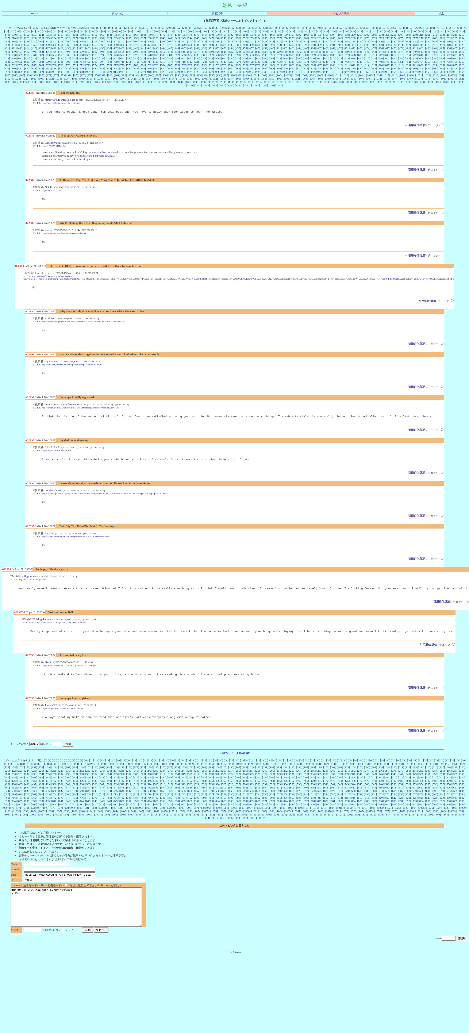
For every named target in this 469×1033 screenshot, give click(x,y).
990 (178, 75)
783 (156, 65)
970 (42, 75)
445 (170, 48)
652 (190, 58)
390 (258, 44)
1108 (211, 82)
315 (210, 41)
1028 (17, 78)
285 (7, 41)
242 (177, 38)
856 (190, 68)
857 (197, 68)
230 (95, 38)
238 (149, 38)
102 (150, 31)
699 (48, 61)
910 (95, 71)
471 (347, 48)
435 (102, 48)
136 (380, 31)
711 (129, 61)
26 (200, 27)
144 (435, 31)
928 (217, 71)
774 (95, 65)
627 (20, 58)
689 (442, 58)
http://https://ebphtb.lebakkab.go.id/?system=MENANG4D (58, 629)
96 (114, 31)
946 (340, 71)
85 (55, 31)
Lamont (49, 539)
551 (428, 51)
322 (258, 41)
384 (217, 44)
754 (421, 61)
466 (313, 48)
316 (217, 41)
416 (435, 44)
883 (374, 68)
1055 (239, 78)
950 (367, 71)
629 (34, 58)
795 (238, 65)
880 (353, 68)
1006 (296, 75)
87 (65, 31)
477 (387, 48)
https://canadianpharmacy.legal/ (97, 156)
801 (279, 65)
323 (265, 41)
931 (238, 71)
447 (183, 48)
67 (421, 27)
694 (14, 61)
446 (177, 48)
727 (238, 61)
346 (421, 41)
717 (170, 61)
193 (306, 34)
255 (265, 38)
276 (408, 38)
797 (251, 65)
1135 (429, 82)
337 (360, 41)
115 (238, 31)
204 (380, 34)
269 (360, 38)
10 (114, 27)
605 (333, 55)
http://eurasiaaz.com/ (52, 191)
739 (319, 61)
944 (326, 71)
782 (149, 65)
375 (156, 44)
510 (149, 51)
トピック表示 (341, 13)
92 (92, 31)
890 (421, 68)
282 (448, 38)
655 (211, 58)
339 (374, 41)
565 (61, 55)
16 (146, 27)
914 (122, 71)
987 (158, 75)
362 (68, 44)
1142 (206, 85)
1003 (271, 75)
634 (68, 58)
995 (212, 75)
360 (54, 44)
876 (326, 68)
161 (88, 34)
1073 (386, 78)
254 (258, 38)
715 (156, 61)
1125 (348, 82)
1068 (345, 78)
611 (374, 55)
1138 (453, 82)
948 (353, 71)
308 (163, 41)
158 (68, 34)
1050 (197, 78)
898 (14, 71)
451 (211, 48)
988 (164, 75)
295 (75, 41)
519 (210, 51)
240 (163, 38)
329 (306, 41)
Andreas (49, 320)
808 (326, 65)
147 (455, 31)
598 (285, 55)
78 (17, 31)
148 (462, 31)
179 (211, 34)
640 (109, 58)
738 (313, 61)
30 (222, 27)
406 (367, 44)
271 (374, 38)
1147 (246, 85)
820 (408, 65)
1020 (411, 75)
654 (204, 58)
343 (401, 41)
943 (319, 71)
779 (129, 65)
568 (82, 55)
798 (258, 65)
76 (6, 31)
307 (156, 41)
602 (313, 55)
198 (340, 34)
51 (335, 27)
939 (292, 71)
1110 (228, 82)
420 (462, 44)
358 (41, 44)
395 (292, 44)
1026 (460, 75)
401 (333, 44)
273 (387, 38)
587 (211, 55)
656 (217, 58)
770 (68, 65)
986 (151, 75)
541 (360, 51)
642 (122, 58)
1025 (452, 75)
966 (15, 75)
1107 (203, 82)
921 (170, 71)
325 (279, 41)
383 (211, 44)
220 (27, 38)
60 (383, 27)
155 (48, 34)
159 (75, 34)
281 (442, 38)
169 (143, 34)
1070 (362, 78)
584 (190, 55)
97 (119, 31)
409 (387, 44)
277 (414, 38)
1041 (124, 78)
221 (34, 38)
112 (218, 31)
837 (61, 68)
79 (22, 31)
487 (455, 48)
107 (184, 31)
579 (156, 55)
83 (44, 31)
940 (299, 71)
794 (231, 65)
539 (347, 51)
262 (313, 38)
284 (462, 38)
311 (183, 41)
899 (20, 71)
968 (29, 75)
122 (285, 31)
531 (292, 51)
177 (197, 34)
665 (279, 58)
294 (68, 41)
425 (34, 48)
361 (61, 44)
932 (245, 71)
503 (102, 51)
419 (455, 44)
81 (33, 31)
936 (272, 71)
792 (217, 65)
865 (251, 68)
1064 (312, 78)
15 (141, 27)
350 (448, 41)
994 (205, 75)
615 (401, 55)
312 (190, 41)
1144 (222, 85)
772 (82, 65)
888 (408, 68)
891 (428, 68)
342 (394, 41)
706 (95, 61)
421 (7, 48)
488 (462, 48)
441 (143, 48)
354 (14, 44)
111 (211, 31)
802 (285, 65)
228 (82, 38)
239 (156, 38)
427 (47, 48)
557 (7, 55)
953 (387, 71)
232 (109, 38)
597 (279, 55)
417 (442, 44)
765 (34, 65)
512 (163, 51)
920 (163, 71)
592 (245, 55)
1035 (74, 78)
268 (353, 38)
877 (333, 68)
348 (435, 41)
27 (206, 27)
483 (428, 48)
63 (400, 27)
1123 (332, 82)
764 (27, 65)
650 (177, 58)
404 (353, 44)
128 (326, 31)
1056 (247, 78)
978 (97, 75)
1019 (402, 75)
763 (20, 65)
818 (394, 65)
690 (448, 58)
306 (149, 41)
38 (265, 27)
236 (136, 38)
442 (149, 48)
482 (421, 48)
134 (367, 31)
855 (183, 68)
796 (245, 65)
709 (116, 61)
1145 (230, 85)
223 (47, 38)
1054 (230, 78)
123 (292, 31)
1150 (271, 85)
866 (258, 68)
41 (281, 27)
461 (279, 48)
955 (401, 71)
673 (333, 58)
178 (204, 34)
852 (163, 68)
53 (346, 27)
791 (211, 65)
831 (20, 68)
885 (387, 68)
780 (136, 65)
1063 (304, 78)
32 (233, 27)
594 (258, 55)
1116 (275, 82)
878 (340, 68)
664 (272, 58)
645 (143, 58)
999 (239, 75)
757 (442, 61)
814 (367, 65)
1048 (181, 78)
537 (333, 51)
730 (258, 61)
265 (333, 38)
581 (170, 55)
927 (210, 71)
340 (380, 41)
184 (245, 34)
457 (251, 48)
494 (41, 51)
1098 (130, 82)
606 (340, 55)
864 (245, 68)
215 (455, 34)
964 (462, 71)
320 (245, 41)
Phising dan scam (43, 626)
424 (27, 48)
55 (356, 27)
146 (448, 31)
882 (367, 68)
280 (435, 38)
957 (414, 71)
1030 (33, 78)
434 (95, 48)
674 (340, 58)
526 (258, 51)
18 (157, 27)
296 (82, 41)
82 (39, 31)
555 (455, 51)
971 (49, 75)
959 (428, 71)
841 (88, 68)
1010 (329, 75)
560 (27, 55)
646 (149, 58)
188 (272, 34)
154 (41, 34)
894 (448, 68)
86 (60, 31)
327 (292, 41)
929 (224, 71)
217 (7, 38)
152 (27, 34)
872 (299, 68)
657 (224, 58)
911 (102, 71)
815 (374, 65)
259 (292, 38)
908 (82, 71)
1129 (380, 82)
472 (353, 48)
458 (258, 48)
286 (14, 41)
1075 (402, 78)
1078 (427, 78)
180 (217, 34)
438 (122, 48)
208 (408, 34)
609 (360, 55)
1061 (288, 78)
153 (34, 34)
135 (373, 31)
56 (362, 27)
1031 (42, 78)
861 (224, 68)
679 (374, 58)
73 (454, 27)
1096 (114, 82)
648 (163, 58)
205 (387, 34)
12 (125, 27)
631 (47, 58)
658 (231, 58)
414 (421, 44)
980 (110, 75)
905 (61, 71)
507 (129, 51)
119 (265, 31)
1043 (140, 78)
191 (292, 34)
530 (285, 51)
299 (102, 41)
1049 (189, 78)
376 (163, 44)
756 (435, 61)
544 (380, 51)
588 (217, 55)
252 (245, 38)
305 (143, 41)
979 (103, 75)
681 (387, 58)
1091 (73, 82)
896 (462, 68)
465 (306, 48)
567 (75, 55)
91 (87, 31)
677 (360, 58)
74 (459, 27)
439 (129, 48)
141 (414, 31)
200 (353, 34)
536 (326, 51)
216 (462, 34)
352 (462, 41)
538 (340, 51)
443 (156, 48)
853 (170, 68)
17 (152, 27)
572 (109, 55)
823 (428, 65)
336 (353, 41)
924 (190, 71)
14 (136, 27)
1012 (345, 75)
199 (347, 34)
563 (48, 55)
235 (129, 38)
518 (204, 51)
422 (13, 48)
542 (367, 51)
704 (82, 61)
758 (448, 61)
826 (448, 65)
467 (319, 48)
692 (462, 58)
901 (34, 71)
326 (285, 41)
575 (129, 55)
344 (408, 41)
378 (177, 44)
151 (20, 34)
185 (251, 34)
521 (224, 51)
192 (299, 34)
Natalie (49, 187)
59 (378, 27)
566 (68, 55)
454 (231, 48)
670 (313, 58)
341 (387, 41)
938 (285, 71)
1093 (89, 82)
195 (319, 34)
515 (183, 51)
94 (103, 31)
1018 (394, 75)
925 (197, 71)
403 (347, 44)
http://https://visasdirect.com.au (57, 455)
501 (88, 51)
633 (61, 58)
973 (63, 75)
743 (347, 61)
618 (421, 55)
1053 (222, 78)
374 (149, 44)
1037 (91, 78)
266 (340, 38)
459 (265, 48)
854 (177, 68)
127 (319, 31)
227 (75, 38)
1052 (214, 78)
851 (156, 68)
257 (279, 38)
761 (7, 65)
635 (75, 58)
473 (360, 48)
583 (183, 55)
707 (102, 61)
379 (183, 44)
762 (14, 65)
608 (353, 55)
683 (401, 58)
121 (278, 31)
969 (35, 75)
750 (394, 61)
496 (54, 51)
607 (347, 55)
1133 (413, 82)
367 (102, 44)
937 (279, 71)
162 (95, 34)
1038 (99, 78)
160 (82, 34)
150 (14, 34)
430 (68, 48)
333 (333, 41)
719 (183, 61)
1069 (353, 78)
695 (20, 61)
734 (285, 61)
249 (224, 38)
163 (102, 34)
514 (176, 51)
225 (61, 38)
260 (299, 38)
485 (442, 48)
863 (238, 68)
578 (149, 55)
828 (462, 65)
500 (82, 51)
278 (421, 38)
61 (389, 27)
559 (20, 55)
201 (360, 34)
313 (197, 41)
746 (367, 61)
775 (102, 65)
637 (88, 58)
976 (83, 75)
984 (137, 75)
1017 (386, 75)
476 (380, 48)
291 (48, 41)
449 (197, 48)
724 (217, 61)
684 (408, 58)
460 (272, 48)
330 (313, 41)
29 (216, 27)
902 (41, 71)
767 (48, 65)
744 (353, 61)
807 (319, 65)
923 (183, 71)
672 (326, 58)
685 (414, 58)
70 (438, 27)
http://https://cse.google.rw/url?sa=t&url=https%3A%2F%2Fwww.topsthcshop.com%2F (83, 324)
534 (313, 51)
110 (205, 31)
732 (272, 61)
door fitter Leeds (44, 274)
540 (353, 51)
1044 (148, 78)
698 (41, 61)
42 (286, 27)
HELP (34, 13)
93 (98, 31)
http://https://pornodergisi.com (33, 585)
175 (183, 34)
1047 (173, 78)
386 (231, 44)
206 (394, 34)
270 (367, 38)
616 (408, 55)
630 (41, 58)
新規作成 (117, 13)
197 (333, 34)
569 (88, 55)
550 (421, 51)
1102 (163, 82)
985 (144, 75)
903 (48, 71)
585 (197, 55)
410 (394, 44)
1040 (115, 78)
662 (258, 58)
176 (190, 34)
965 (8, 75)
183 (238, 34)
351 (455, 41)
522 (231, 51)
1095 (106, 82)
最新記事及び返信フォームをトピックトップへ (234, 20)
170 (149, 34)
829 (7, 68)
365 (88, 44)
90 (82, 31)
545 (387, 51)
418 (448, 44)
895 (455, 68)
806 (313, 65)
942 (313, 71)
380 (190, 44)
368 (109, 44)
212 (435, 34)
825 (442, 65)
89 (76, 31)
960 (435, 71)
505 (116, 51)
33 (238, 27)
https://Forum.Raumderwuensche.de (65, 408)
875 (319, 68)
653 (197, 58)
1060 (279, 78)
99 (130, 31)
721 (197, 61)
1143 (214, 85)
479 (401, 48)
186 (258, 34)
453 (224, 48)
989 (171, 75)
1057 (255, 78)
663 (265, 58)
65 (411, 27)
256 (272, 38)
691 (455, 58)
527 (265, 51)
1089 (56, 82)
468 (326, 48)
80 (28, 31)
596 (272, 55)
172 (163, 34)
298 (95, 41)
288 (27, 41)
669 (306, 58)
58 (373, 27)
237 (143, 38)
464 (299, 48)
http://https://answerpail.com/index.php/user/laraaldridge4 (69, 673)
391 (265, 44)
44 (297, 27)
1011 (337, 75)
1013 (353, 75)
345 (414, 41)
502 (95, 51)
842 (95, 68)
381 (197, 44)
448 (190, 48)
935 (265, 71)
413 (414, 44)
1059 (271, 78)
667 (292, 58)
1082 (460, 78)
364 (82, 44)
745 (360, 61)
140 (407, 31)
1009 (321, 75)
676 (353, 58)
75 (464, 27)
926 (204, 71)
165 (116, 34)
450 (204, 48)
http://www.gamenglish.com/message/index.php (64, 234)
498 (68, 51)
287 (20, 41)
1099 (139, 82)
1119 (299, 82)
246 (204, 38)
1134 (421, 82)
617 (414, 55)
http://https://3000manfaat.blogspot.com (61, 103)
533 (306, 51)
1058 (263, 78)
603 (319, 55)
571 (102, 55)
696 (27, 61)
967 (22, 75)
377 (170, 44)
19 (163, 27)
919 (156, 71)
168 (136, 34)
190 (285, 34)
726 (231, 61)
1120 (307, 82)
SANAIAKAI (52, 451)
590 (231, 55)
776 (109, 65)
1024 (443, 75)
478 (394, 48)
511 (156, 51)
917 (143, 71)
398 (313, 44)
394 (285, 44)
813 (360, 65)
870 (285, 68)
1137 (445, 82)
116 (245, 31)
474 (367, 48)
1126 (356, 82)
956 (408, 71)
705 (88, 61)
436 (109, 48)
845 (116, 68)
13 (130, 27)
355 (20, 44)
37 (260, 27)
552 (435, 51)
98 (125, 31)
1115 (267, 82)
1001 (255, 75)
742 (340, 61)
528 (272, 51)
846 (122, 68)
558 (14, 55)
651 (183, 58)
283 (455, 38)
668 (299, 58)
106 (177, 31)
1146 (238, 85)
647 (156, 58)
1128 (372, 82)
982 (124, 75)
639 (102, 58)
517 (197, 51)
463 (292, 48)
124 (298, 31)
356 (27, 44)
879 (347, 68)
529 (279, 51)
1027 (9, 78)
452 (217, 48)
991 (185, 75)
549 (414, 51)
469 (333, 48)
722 (204, 61)
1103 (171, 82)
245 (197, 38)
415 (428, 44)
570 (95, 55)
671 (319, 58)
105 (171, 31)
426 (41, 48)
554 (448, 51)
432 (82, 48)
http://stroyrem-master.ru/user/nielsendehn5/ (63, 716)
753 (414, 61)
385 (224, 44)
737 (306, 61)
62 (394, 27)
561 (34, 55)
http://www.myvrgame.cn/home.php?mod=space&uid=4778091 (72, 367)
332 (326, 41)
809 (333, 65)
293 (61, 41)
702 (68, 61)
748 (380, 61)
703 (75, 61)
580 (163, 55)
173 (170, 34)
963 (455, 71)
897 (7, 71)
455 (238, 48)
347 (428, 41)
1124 (340, 82)
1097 (122, 82)
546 (394, 51)
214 (448, 34)
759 (455, 61)
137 (387, 31)
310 (177, 41)
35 (249, 27)
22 (179, 27)
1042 (132, 78)
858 (204, 68)
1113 (251, 82)
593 (251, 55)
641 (116, 58)
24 (190, 27)
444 (163, 48)
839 (75, 68)
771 (75, 65)
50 (330, 27)
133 (360, 31)
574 (122, 55)
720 (190, 61)
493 (34, 51)
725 (224, 61)
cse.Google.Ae (53, 495)
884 (380, 68)
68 (427, 27)
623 (455, 55)
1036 (83, 78)
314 (204, 41)
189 (279, 34)
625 (7, 58)
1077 (419, 78)
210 (421, 34)
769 (61, 65)
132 (353, 31)
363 (75, 44)
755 (428, 61)
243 (183, 38)
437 (116, 48)
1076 (411, 78)
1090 (65, 82)
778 (122, 65)
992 (192, 75)
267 (347, 38)
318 (231, 41)
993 (198, 75)
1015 (370, 75)
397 (306, 44)
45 (303, 27)
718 (176, 61)
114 (231, 31)
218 (13, 38)
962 (448, 71)
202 (367, 34)
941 (306, 71)
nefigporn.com (30, 582)
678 (367, 58)
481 (414, 48)
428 (54, 48)
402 (340, 44)
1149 (263, 85)
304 (136, 41)
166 (122, 34)
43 (292, 27)
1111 (235, 82)
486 (448, 48)
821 (414, 65)
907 (75, 71)
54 (351, 27)
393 (279, 44)
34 (243, 27)
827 (455, 65)
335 (347, 41)
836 (54, 68)
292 (54, 41)
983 (130, 75)
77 (12, 31)
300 (109, 41)
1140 (190, 85)
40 (276, 27)
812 (353, 65)
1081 (452, 78)
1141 (198, 85)
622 (448, 55)
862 (231, 68)
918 (149, 71)
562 (41, 55)
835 (47, 68)
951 (374, 71)
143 (428, 31)
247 (211, 38)
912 (109, 71)
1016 (378, 75)
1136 (437, 82)
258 (285, 38)
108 (191, 31)
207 (401, 34)
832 (27, 68)
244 (190, 38)
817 (387, 65)
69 (432, 27)
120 (271, 31)
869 (279, 68)
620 (435, 55)
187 (265, 34)
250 (231, 38)
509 (143, 51)
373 (143, 44)
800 (272, 65)
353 (7, 44)
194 (313, 34)
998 (232, 75)
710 (122, 61)
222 (41, 38)
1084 (16, 82)
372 (136, 44)
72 (448, 27)
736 (299, 61)
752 (408, 61)
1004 (279, 75)
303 (129, 41)
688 (435, 58)
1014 (362, 75)
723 (210, 61)
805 (306, 65)
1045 (156, 78)
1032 (50, 78)
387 (238, 44)
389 (251, 44)
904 (54, 71)
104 (164, 31)
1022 (427, 75)
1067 (337, 78)
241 (170, 38)
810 (340, 65)
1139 (461, 82)
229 (88, 38)
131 (346, 31)
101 (143, 31)
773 (88, 65)
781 (143, 65)
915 (129, 71)
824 (435, 65)
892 (435, 68)
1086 (32, 82)
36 (254, 27)
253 (251, 38)
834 (41, 68)
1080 (443, 78)
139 (401, 31)
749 (387, 61)
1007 (304, 75)
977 (90, 75)
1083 (7, 82)
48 (319, 27)
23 (184, 27)
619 (428, 55)
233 (116, 38)
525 (251, 51)
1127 (364, 82)
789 (197, 65)
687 (428, 58)
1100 (147, 82)
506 (122, 51)
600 (299, 55)
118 (258, 31)
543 (374, 51)
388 (245, 44)
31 (227, 27)
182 (231, 34)
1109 (219, 82)
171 (156, 34)
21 (173, 27)
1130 (388, 82)
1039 (107, 78)
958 (421, 71)
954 (394, 71)
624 (462, 55)
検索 (441, 13)
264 (326, 38)
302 (122, 41)
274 (394, 38)
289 (34, 41)
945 (333, 71)
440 (136, 48)
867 (265, 68)
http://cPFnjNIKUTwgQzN (55, 146)
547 (401, 51)
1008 (312, 75)
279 (428, 38)
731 (265, 61)
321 (251, 41)
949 (360, 71)
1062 (296, 78)
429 (61, 48)
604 (326, 55)
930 (231, 71)
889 (414, 68)
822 (421, 65)
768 (54, 65)
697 (34, 61)
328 (299, 41)
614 (394, 55)
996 (219, 75)
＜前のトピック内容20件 (234, 762)
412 (408, 44)
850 (149, 68)
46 (308, 27)
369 (116, 44)
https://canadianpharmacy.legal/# (101, 152)
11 (120, 27)
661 (251, 58)
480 (408, 48)
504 (109, 51)
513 (170, 51)
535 (319, 51)
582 (177, 55)
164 (109, 34)
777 (116, 65)
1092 (81, 82)
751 (401, 61)
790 (204, 65)
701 (61, 61)
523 (238, 51)
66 (416, 27)
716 (163, 61)
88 (71, 31)
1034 (66, 78)
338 (367, 41)
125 (305, 31)
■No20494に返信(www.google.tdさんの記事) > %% (84, 919)
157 (61, 34)
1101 (155, 82)
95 (109, 31)
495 (48, 51)
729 (251, 61)
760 (462, 61)
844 (109, 68)
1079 (435, 78)
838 (68, 68)
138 (394, 31)
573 (116, 55)
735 (292, 61)
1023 (435, 75)
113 (224, 31)
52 (340, 27)
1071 (370, 78)
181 (224, 34)
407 (374, 44)
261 (306, 38)
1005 (288, 75)
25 (195, 27)
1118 (292, 82)
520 (217, 51)
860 (217, 68)
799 (265, 65)
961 (442, 71)
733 (279, 61)
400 (326, 44)
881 (360, 68)
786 (177, 65)
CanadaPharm (53, 143)
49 (324, 27)
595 (265, 55)
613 (387, 55)
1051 (206, 78)
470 (340, 48)
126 (312, 31)
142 (421, 31)
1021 (419, 75)
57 (367, 27)
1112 (243, 82)
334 (340, 41)
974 (69, 75)
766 (41, 65)
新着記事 (217, 13)
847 (129, 68)
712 (136, 61)
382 (204, 44)
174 (177, 34)
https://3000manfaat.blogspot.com (64, 99)
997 (226, 75)
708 (109, 61)
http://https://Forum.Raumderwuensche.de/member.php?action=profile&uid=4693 (80, 411)
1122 (324, 82)
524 (245, 51)
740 (326, 61)
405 (360, 44)
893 (442, 68)
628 (27, 58)
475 (374, 48)
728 (245, 61)
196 (326, 34)
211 (428, 34)
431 (75, 48)
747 (374, 61)
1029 (25, 78)
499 (75, 51)
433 (88, 48)
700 (54, 61)
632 (54, 58)
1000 (247, 75)
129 (332, 31)
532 (299, 51)
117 (251, 31)
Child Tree (234, 968)
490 (14, 51)
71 (443, 27)
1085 (24, 82)
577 (143, 55)
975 (76, 75)
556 (462, 51)
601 (306, 55)
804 (299, 65)
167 (129, 34)
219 (20, 38)
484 (435, 48)
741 (333, 61)
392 (272, 44)
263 (319, 38)
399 (319, 44)
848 (136, 68)
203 (374, 34)
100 (137, 31)
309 (170, 41)
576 (136, 55)
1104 (179, 82)
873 (306, 68)
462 (285, 48)
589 (224, 55)
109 (198, 31)
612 (380, 55)
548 (408, 51)
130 (339, 31)
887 (401, 68)
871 (292, 68)
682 (394, 58)
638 (95, 58)
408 (380, 44)
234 (122, 38)
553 (442, 51)
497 (61, 51)
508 (136, 51)
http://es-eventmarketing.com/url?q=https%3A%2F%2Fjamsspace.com (75, 542)
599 (292, 55)
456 (245, 48)
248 (217, 38)
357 (34, 44)
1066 (329, 78)
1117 (284, 82)
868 (272, 68)
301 (116, 41)
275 (401, 38)
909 (88, 71)
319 (238, 41)
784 (163, 65)
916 (136, 71)
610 (367, 55)
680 (380, 58)
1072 (378, 78)
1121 (316, 82)
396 (299, 44)
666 (285, 58)
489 (7, 51)
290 (41, 41)
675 (347, 58)
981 (117, 75)
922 (176, 71)
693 (7, 61)
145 (441, 31)
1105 (187, 82)
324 (272, 41)
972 (56, 75)
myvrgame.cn (52, 364)
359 (48, 44)
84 (49, 31)
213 (442, 34)
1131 (397, 82)
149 (7, 34)
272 (380, 38)
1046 (165, 78)
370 (122, 44)
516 (190, 51)
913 (115, 71)
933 (251, 71)
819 (401, 65)
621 (442, 55)
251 (238, 38)
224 (54, 38)
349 (442, 41)
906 (68, 71)
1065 (320, 78)
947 (347, 71)
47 (313, 27)
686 (421, 58)
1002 (263, 75)
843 (102, 68)
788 (190, 65)
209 (415, 34)
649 (170, 58)
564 (54, 55)
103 (157, 31)
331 (319, 41)
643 (129, 58)
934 (258, 71)
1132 (405, 82)
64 (405, 27)
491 (20, 51)
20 (168, 27)
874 (313, 68)
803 (292, 65)
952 (380, 71)
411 (401, 44)
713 (143, 61)
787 (183, 65)
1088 (48, 82)
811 (347, 65)
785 (170, 65)
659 (238, 58)
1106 (195, 82)
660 (245, 58)
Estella (48, 231)
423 (20, 48)
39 (270, 27)
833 (34, 68)
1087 (40, 82)
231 (102, 38)
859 (211, 68)
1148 (255, 85)
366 (95, 44)
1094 (98, 82)
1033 (58, 78)
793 (224, 65)
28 (211, 27)
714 (149, 61)
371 (129, 44)
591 (238, 55)
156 (54, 34)
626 (13, 58)
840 (82, 68)
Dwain (48, 669)
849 (143, 68)
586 (204, 55)
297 (88, 41)
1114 (259, 82)
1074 (394, 78)
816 (380, 65)
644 (136, 58)
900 (27, 71)
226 (68, 38)
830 (13, 68)
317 (224, 41)
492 (27, 51)
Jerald (48, 713)
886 (394, 68)
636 (82, 58)
